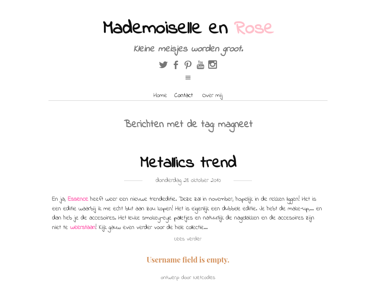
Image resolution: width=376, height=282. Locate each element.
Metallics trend (188, 163)
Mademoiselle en (188, 29)
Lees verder (188, 239)
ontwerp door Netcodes (188, 278)
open (188, 77)
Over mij (212, 95)
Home (160, 95)
